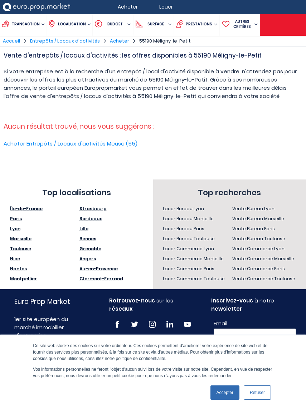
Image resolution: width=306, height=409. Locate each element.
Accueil (11, 41)
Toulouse (20, 249)
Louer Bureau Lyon (183, 209)
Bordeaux (90, 219)
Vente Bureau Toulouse (258, 239)
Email (220, 323)
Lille (83, 229)
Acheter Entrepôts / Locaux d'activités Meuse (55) (70, 143)
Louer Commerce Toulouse (194, 279)
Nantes (18, 269)
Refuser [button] (257, 392)
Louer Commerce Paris (188, 269)
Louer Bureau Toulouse (189, 239)
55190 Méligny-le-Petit (165, 41)
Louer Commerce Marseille (193, 259)
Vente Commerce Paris (258, 269)
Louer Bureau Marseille (188, 219)
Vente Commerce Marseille (263, 259)
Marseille (20, 239)
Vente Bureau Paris (253, 229)
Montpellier (23, 279)
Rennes (87, 239)
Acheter (119, 41)
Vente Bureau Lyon (253, 209)
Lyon (15, 229)
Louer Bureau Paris (183, 229)
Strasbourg (93, 209)
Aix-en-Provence (98, 269)
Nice (15, 259)
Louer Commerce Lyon (188, 249)
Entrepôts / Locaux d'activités (65, 41)
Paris (16, 219)
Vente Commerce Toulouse (263, 279)
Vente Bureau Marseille (258, 219)
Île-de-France (26, 209)
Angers (87, 259)
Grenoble (90, 249)
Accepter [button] (225, 392)
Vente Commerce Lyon (258, 249)
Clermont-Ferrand (101, 279)
